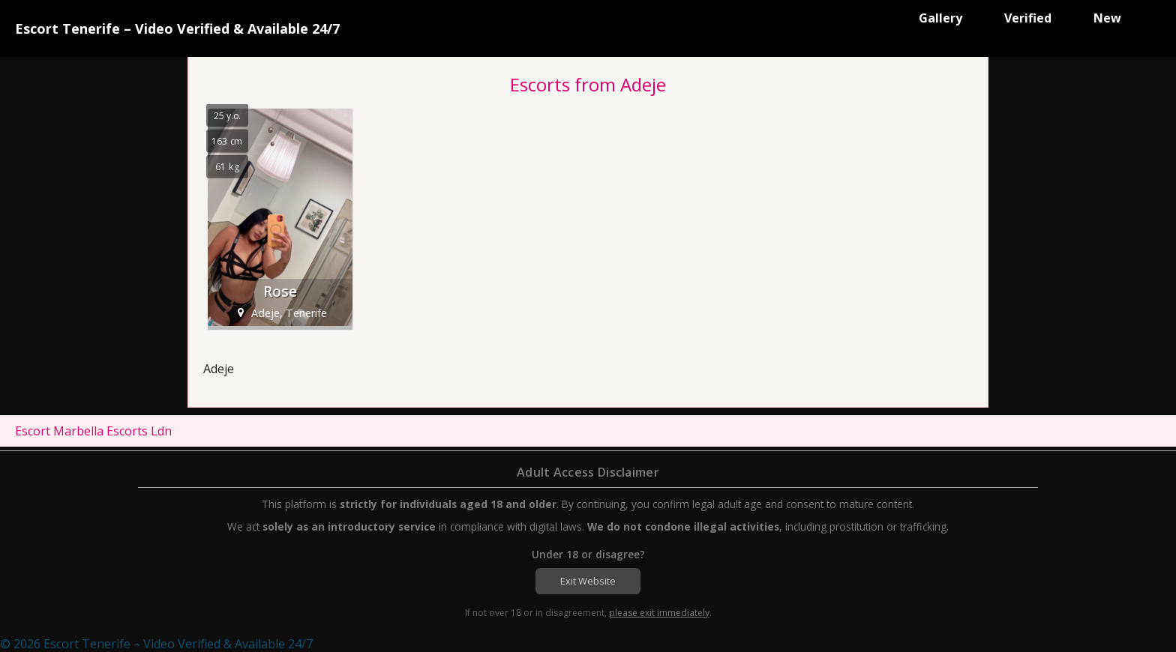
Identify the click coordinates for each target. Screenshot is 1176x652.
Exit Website (588, 581)
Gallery (940, 18)
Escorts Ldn (139, 431)
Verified (1028, 18)
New (1107, 18)
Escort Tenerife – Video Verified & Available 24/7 (177, 28)
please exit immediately (659, 612)
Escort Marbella (59, 431)
